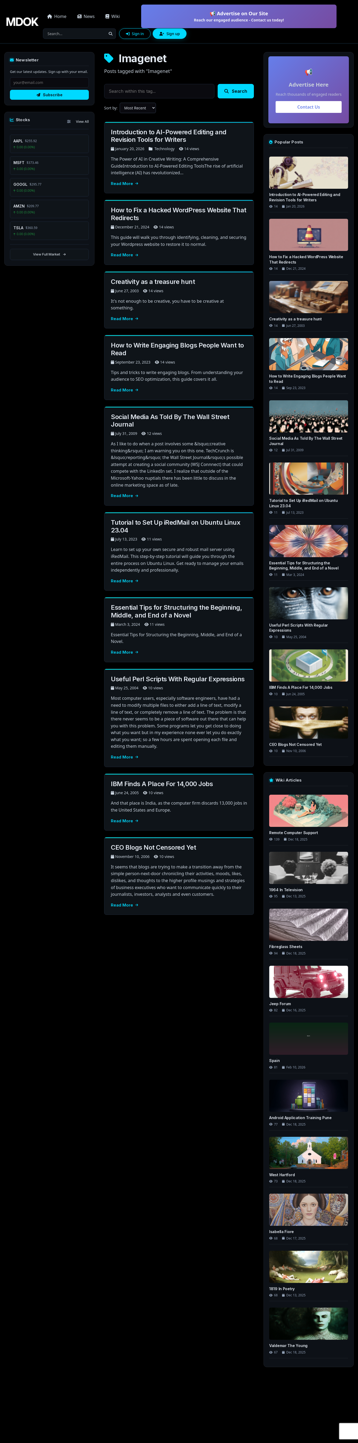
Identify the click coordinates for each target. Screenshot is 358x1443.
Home (57, 16)
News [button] (86, 16)
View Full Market (49, 254)
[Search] (74, 33)
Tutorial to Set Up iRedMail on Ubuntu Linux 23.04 (175, 526)
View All (82, 121)
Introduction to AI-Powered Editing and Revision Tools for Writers (169, 136)
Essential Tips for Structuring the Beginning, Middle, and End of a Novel (176, 611)
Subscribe (49, 95)
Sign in (135, 33)
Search (235, 91)
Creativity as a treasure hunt (153, 282)
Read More (124, 183)
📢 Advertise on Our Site (239, 16)
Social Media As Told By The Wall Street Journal (170, 420)
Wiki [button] (112, 16)
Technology (164, 148)
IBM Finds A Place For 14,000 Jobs (162, 784)
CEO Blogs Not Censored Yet (153, 847)
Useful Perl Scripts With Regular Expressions (178, 679)
